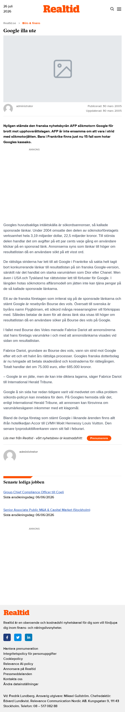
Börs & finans (31, 23)
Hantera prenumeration (20, 649)
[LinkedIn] (28, 637)
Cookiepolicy (13, 659)
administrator (28, 452)
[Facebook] (7, 637)
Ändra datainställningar (20, 684)
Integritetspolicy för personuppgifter (29, 654)
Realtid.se (9, 23)
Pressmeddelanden (17, 674)
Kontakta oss (12, 679)
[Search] (112, 9)
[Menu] (119, 9)
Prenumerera (99, 438)
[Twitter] (18, 637)
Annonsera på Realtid (19, 669)
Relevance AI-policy (18, 664)
